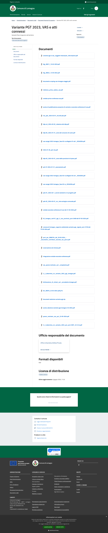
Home (13, 20)
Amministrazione (21, 20)
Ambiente (56, 484)
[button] (54, 530)
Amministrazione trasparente (61, 502)
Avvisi (78, 482)
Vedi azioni (80, 31)
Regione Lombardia (15, 2)
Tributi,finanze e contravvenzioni (62, 481)
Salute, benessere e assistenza (62, 487)
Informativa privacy (59, 504)
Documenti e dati (32, 20)
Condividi (80, 27)
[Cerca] (96, 8)
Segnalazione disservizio (38, 504)
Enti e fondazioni (14, 485)
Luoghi (78, 489)
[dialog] (54, 524)
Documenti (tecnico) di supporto (46, 20)
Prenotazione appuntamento (39, 502)
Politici (11, 487)
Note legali (57, 507)
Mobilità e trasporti (37, 494)
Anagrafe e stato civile (38, 476)
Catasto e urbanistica (37, 489)
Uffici (11, 482)
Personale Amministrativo (16, 490)
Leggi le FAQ (35, 507)
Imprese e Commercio (37, 484)
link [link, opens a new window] (68, 524)
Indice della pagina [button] (18, 46)
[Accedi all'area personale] (90, 2)
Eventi (78, 492)
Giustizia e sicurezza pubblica (61, 478)
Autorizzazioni (58, 489)
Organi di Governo (14, 476)
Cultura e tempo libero (38, 479)
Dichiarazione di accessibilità (61, 510)
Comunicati (79, 479)
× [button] (106, 516)
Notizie (78, 476)
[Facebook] (82, 8)
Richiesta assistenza (37, 510)
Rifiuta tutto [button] (60, 527)
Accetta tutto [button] (48, 527)
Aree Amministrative (15, 479)
